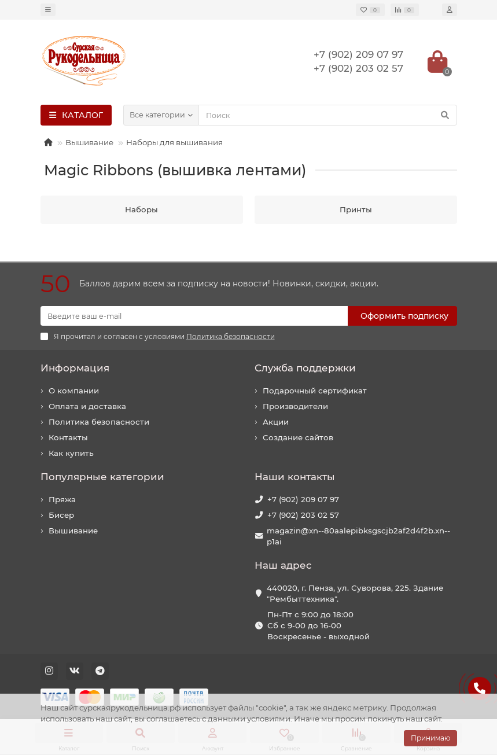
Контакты (68, 437)
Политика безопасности (99, 421)
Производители (295, 406)
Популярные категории (102, 477)
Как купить (71, 453)
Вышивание (89, 142)
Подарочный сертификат (315, 390)
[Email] (194, 316)
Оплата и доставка (87, 406)
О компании (74, 390)
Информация (75, 368)
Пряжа (62, 499)
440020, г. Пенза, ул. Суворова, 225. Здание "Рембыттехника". (355, 593)
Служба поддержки (305, 368)
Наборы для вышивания (174, 142)
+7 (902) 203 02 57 (303, 515)
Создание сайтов (298, 437)
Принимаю (430, 738)
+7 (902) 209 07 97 (303, 499)
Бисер (61, 515)
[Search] (327, 115)
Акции (276, 421)
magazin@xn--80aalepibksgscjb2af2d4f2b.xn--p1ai (358, 536)
